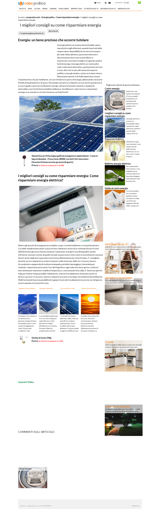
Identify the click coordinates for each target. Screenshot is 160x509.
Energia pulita (124, 9)
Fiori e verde (64, 9)
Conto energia (25, 469)
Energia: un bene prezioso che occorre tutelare (53, 40)
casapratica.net (33, 17)
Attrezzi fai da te (91, 9)
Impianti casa (76, 9)
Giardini (53, 9)
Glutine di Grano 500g (41, 338)
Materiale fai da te (108, 9)
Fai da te (22, 9)
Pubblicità (135, 506)
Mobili (45, 9)
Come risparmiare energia (67, 17)
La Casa (37, 9)
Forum (97, 3)
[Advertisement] (44, 14)
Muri (30, 9)
